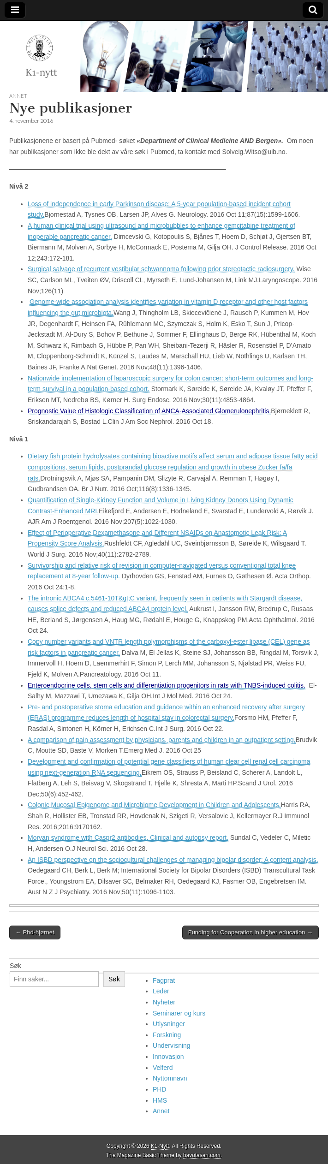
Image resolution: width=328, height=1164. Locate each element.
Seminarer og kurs (179, 1013)
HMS (160, 1100)
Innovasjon (168, 1056)
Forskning (167, 1035)
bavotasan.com (202, 1155)
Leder (161, 991)
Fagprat (164, 980)
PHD (160, 1089)
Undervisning (172, 1045)
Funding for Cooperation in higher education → (250, 932)
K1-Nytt (160, 1146)
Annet (18, 96)
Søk (15, 965)
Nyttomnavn (170, 1078)
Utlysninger (169, 1023)
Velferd (163, 1067)
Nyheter (164, 1002)
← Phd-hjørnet (34, 932)
